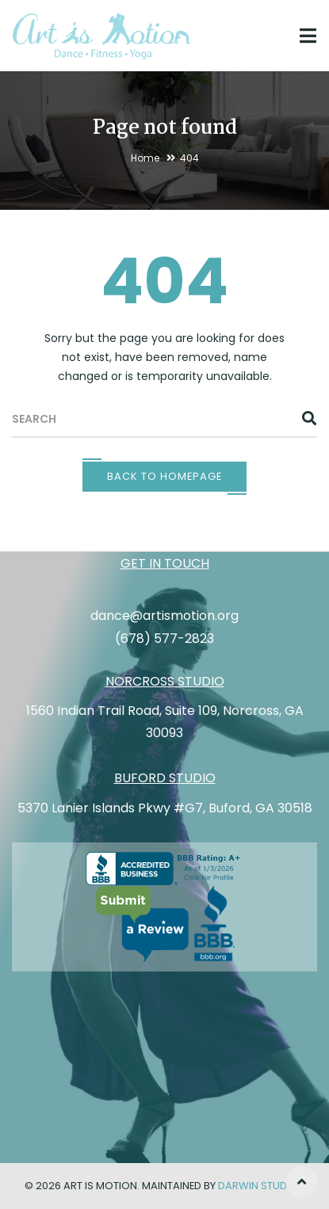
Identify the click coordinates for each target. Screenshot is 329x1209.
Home (145, 158)
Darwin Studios (261, 1185)
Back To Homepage (164, 476)
